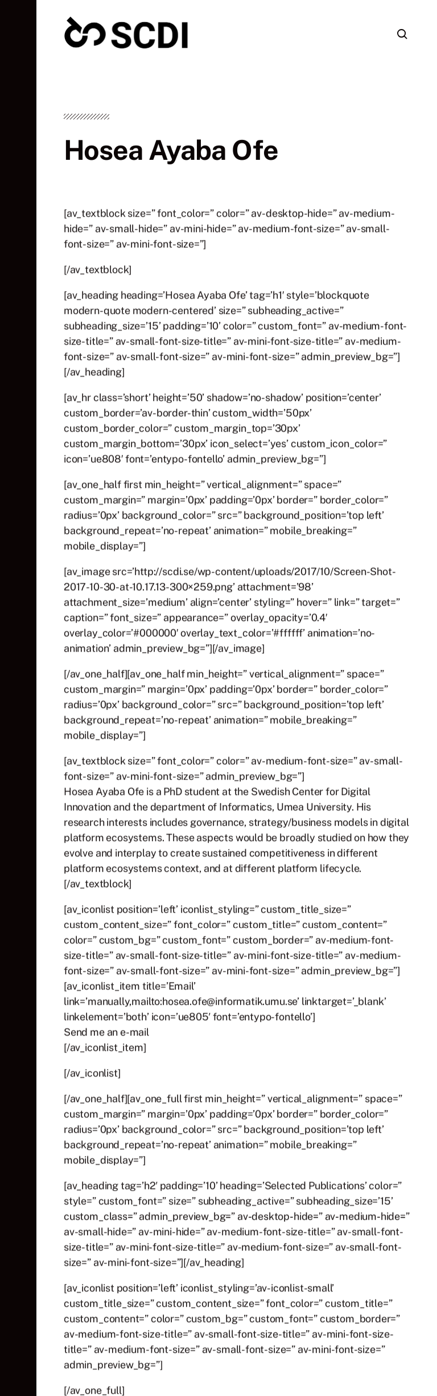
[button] (18, 698)
